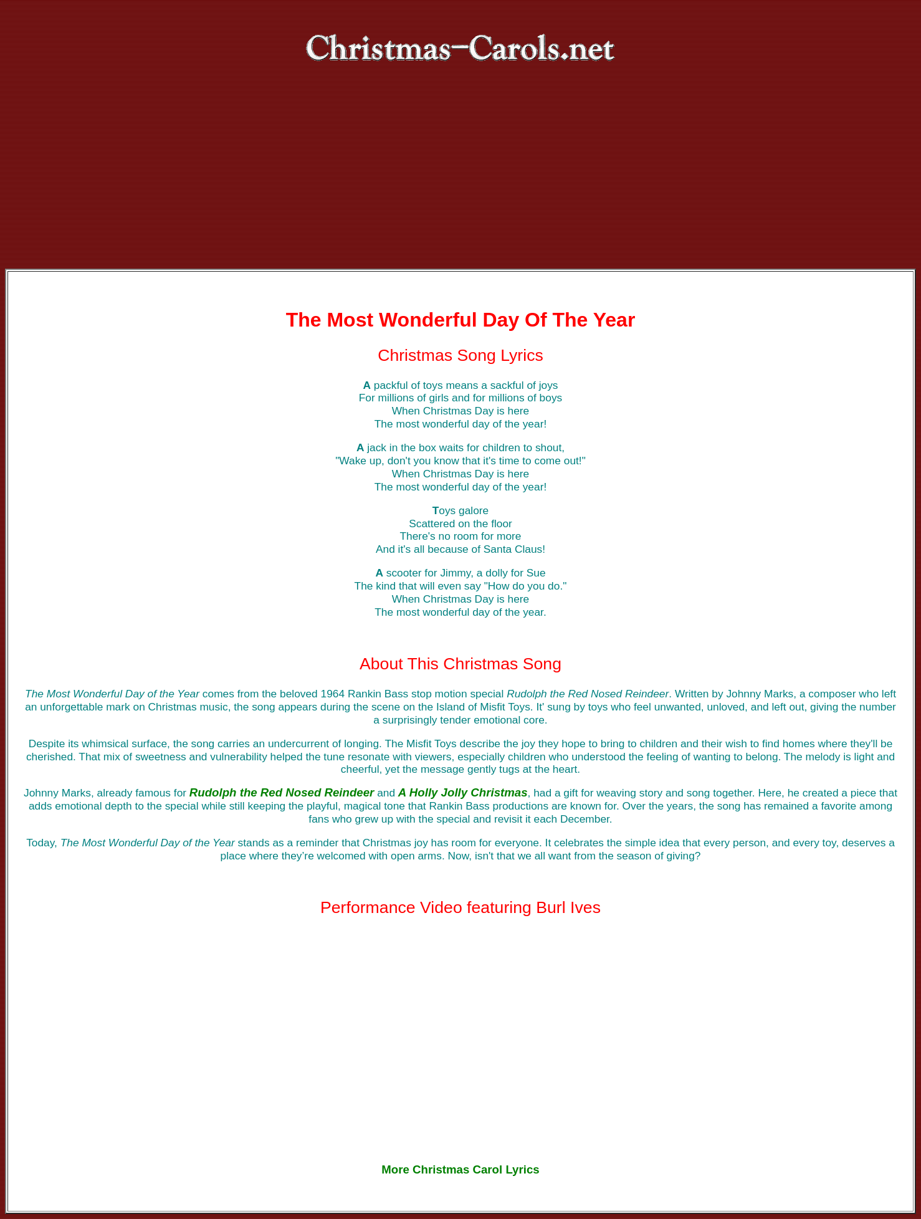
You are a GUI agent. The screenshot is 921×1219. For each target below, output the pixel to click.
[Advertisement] (460, 175)
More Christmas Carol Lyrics (460, 1169)
